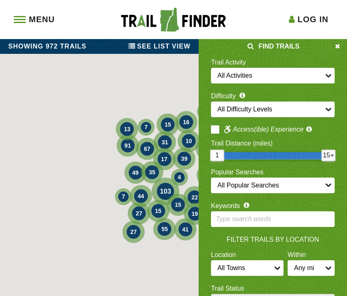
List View (159, 46)
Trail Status (227, 288)
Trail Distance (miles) (242, 143)
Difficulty (229, 95)
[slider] (217, 155)
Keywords (231, 205)
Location (223, 254)
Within (297, 254)
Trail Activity (228, 62)
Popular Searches (237, 172)
